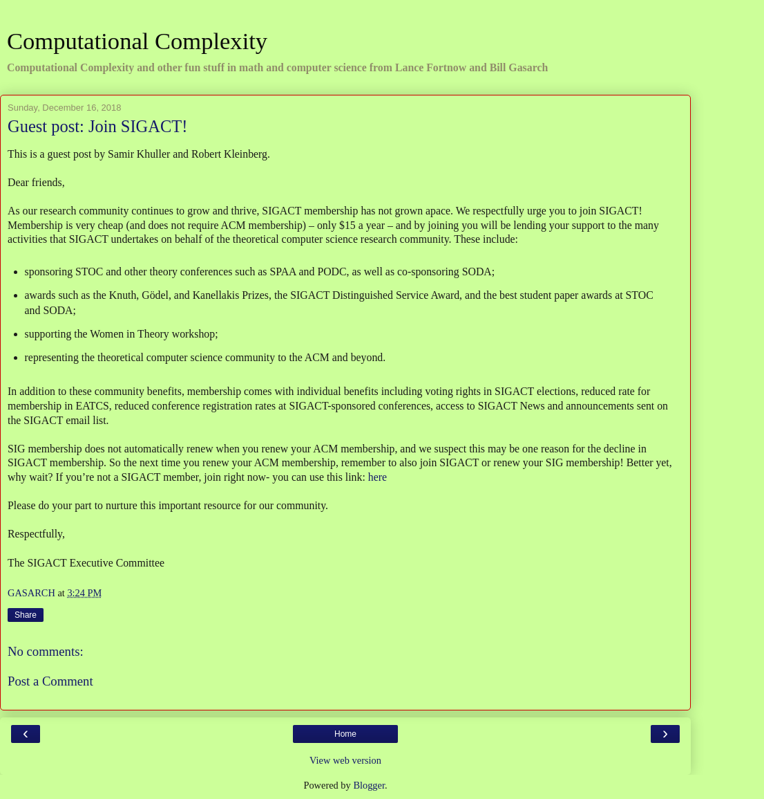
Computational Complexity (137, 41)
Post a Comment (50, 681)
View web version (345, 760)
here (377, 477)
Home (345, 734)
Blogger (369, 785)
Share (26, 615)
